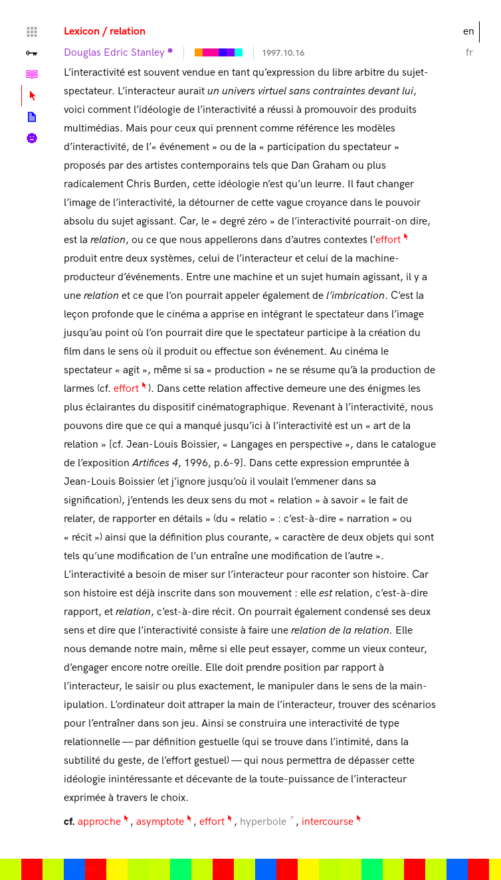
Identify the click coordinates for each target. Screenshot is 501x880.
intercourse (327, 822)
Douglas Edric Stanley (114, 52)
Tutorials (32, 74)
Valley (32, 53)
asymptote (160, 822)
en (468, 31)
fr (469, 52)
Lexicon (82, 31)
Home (32, 32)
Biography (32, 138)
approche (99, 822)
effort (388, 240)
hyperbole (263, 822)
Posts (32, 117)
